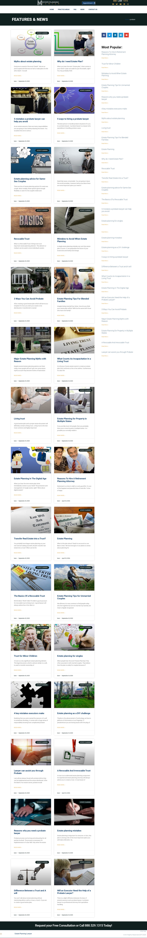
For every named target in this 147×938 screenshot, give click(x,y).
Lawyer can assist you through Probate (117, 352)
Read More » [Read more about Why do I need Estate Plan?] (61, 76)
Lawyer (51, 4)
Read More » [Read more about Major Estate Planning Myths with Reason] (18, 375)
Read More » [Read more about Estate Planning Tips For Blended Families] (61, 315)
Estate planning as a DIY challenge (73, 713)
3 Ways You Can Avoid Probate (28, 299)
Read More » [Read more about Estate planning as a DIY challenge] (61, 727)
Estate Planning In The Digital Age (30, 478)
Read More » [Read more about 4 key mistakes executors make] (18, 727)
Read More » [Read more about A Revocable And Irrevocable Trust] (61, 785)
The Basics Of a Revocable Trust (29, 596)
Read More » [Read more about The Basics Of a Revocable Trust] (18, 610)
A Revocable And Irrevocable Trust (74, 770)
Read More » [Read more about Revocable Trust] (18, 253)
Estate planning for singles (70, 656)
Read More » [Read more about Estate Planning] (61, 553)
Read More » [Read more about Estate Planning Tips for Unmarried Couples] (61, 613)
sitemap (143, 931)
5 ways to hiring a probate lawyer (73, 119)
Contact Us (93, 9)
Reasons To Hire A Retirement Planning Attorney (71, 479)
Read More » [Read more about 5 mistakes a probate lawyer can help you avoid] (18, 135)
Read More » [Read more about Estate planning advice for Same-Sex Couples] (18, 195)
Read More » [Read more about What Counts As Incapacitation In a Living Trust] (61, 375)
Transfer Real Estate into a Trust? (30, 538)
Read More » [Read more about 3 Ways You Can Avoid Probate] (18, 313)
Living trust (19, 418)
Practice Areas (64, 9)
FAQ (75, 9)
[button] (104, 35)
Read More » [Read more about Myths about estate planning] (18, 76)
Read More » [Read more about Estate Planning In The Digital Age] (18, 495)
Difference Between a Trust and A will (116, 266)
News (82, 9)
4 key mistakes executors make (29, 713)
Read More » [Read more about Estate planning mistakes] (61, 845)
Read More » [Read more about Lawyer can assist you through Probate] (18, 787)
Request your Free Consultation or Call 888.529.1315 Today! (73, 925)
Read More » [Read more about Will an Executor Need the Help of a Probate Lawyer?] (61, 909)
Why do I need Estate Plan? (70, 61)
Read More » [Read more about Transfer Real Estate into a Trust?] (18, 553)
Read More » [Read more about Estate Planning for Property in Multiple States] (61, 435)
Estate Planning (50, 2)
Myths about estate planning (27, 61)
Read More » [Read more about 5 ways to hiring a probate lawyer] (61, 133)
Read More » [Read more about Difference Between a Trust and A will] (18, 907)
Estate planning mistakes (69, 830)
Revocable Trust (21, 239)
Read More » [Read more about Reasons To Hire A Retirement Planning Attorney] (61, 495)
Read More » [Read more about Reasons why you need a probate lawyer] (18, 847)
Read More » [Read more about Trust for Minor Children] (18, 670)
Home (52, 9)
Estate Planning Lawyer (23, 934)
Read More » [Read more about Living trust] (18, 433)
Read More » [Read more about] (61, 190)
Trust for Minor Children (25, 656)
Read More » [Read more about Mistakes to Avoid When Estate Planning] (61, 255)
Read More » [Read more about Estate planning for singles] (61, 670)
